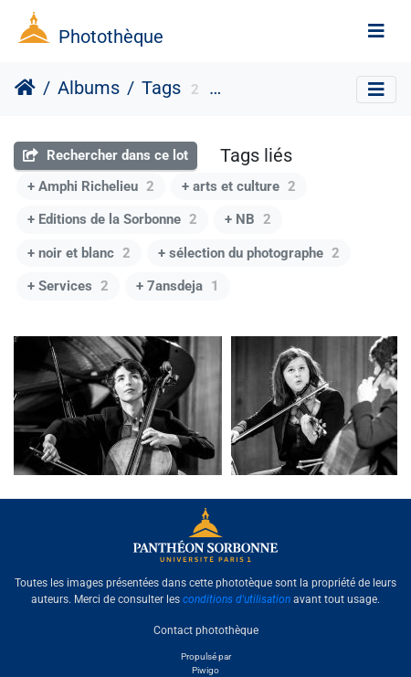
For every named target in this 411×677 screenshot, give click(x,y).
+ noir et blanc (79, 253)
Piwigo (205, 670)
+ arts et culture (239, 186)
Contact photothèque (205, 630)
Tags (161, 88)
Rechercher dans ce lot (105, 155)
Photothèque (110, 37)
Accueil (25, 87)
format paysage (270, 90)
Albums (89, 88)
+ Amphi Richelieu (90, 186)
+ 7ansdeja (177, 286)
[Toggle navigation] (376, 31)
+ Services (68, 286)
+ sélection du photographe (249, 253)
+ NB (248, 219)
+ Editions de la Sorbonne (112, 219)
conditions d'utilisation (236, 599)
